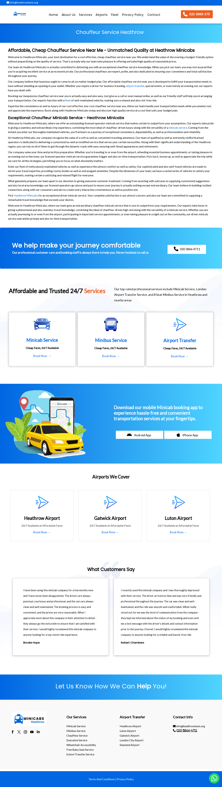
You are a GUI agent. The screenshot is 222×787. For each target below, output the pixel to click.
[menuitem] (53, 16)
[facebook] (12, 732)
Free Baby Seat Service (80, 749)
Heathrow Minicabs (26, 195)
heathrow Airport (130, 726)
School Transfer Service (80, 754)
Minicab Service (76, 726)
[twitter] (19, 732)
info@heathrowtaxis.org (22, 2)
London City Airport (131, 740)
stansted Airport (129, 744)
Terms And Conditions (101, 779)
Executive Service (76, 740)
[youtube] (31, 732)
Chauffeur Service (77, 735)
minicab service (178, 127)
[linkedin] (38, 732)
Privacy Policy (125, 779)
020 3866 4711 (186, 730)
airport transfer (135, 85)
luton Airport (128, 730)
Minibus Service (76, 730)
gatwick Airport (129, 735)
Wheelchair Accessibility (81, 744)
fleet (68, 100)
